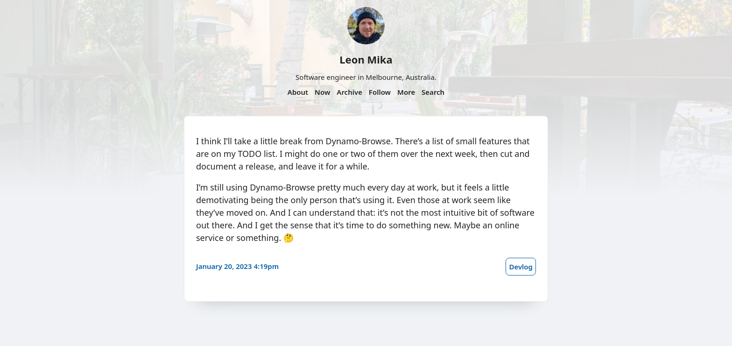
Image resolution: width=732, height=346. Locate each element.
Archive (349, 92)
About (298, 92)
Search (433, 92)
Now (322, 92)
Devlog (521, 266)
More (406, 92)
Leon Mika (365, 59)
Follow (380, 92)
